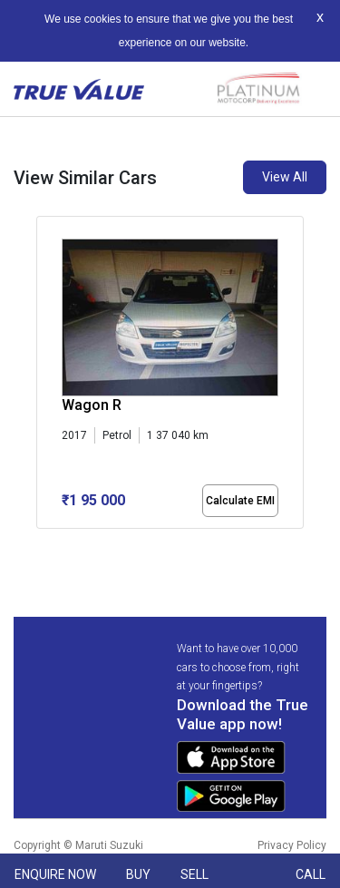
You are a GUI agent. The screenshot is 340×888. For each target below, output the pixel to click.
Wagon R (91, 405)
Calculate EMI (240, 500)
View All (284, 177)
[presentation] (46, 375)
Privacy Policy (291, 845)
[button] (41, 544)
